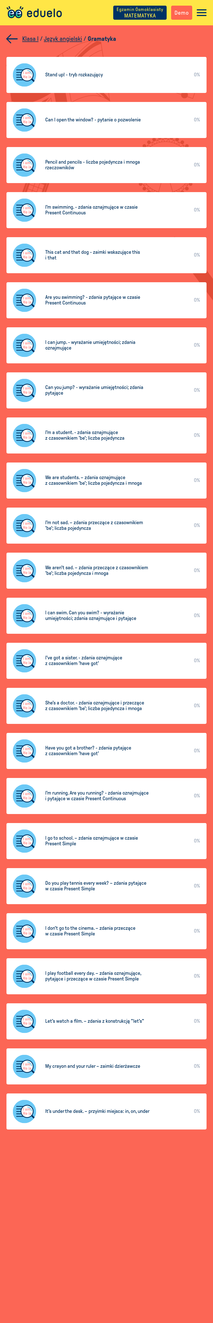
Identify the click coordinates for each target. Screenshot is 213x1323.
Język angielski (63, 38)
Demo (181, 13)
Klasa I (30, 38)
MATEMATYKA (139, 13)
